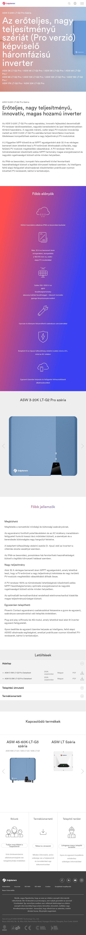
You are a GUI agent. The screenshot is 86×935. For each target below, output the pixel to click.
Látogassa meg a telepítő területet (71, 846)
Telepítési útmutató (43, 688)
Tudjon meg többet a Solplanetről (14, 845)
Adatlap (43, 663)
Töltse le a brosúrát (43, 846)
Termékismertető (43, 696)
